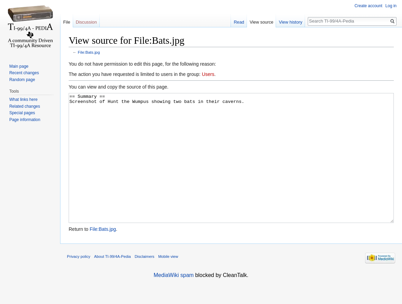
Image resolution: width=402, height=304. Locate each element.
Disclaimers (144, 282)
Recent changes (24, 72)
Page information (24, 119)
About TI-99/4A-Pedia (112, 282)
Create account (368, 5)
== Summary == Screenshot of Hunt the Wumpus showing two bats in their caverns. (231, 171)
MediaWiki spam (174, 301)
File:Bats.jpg (89, 52)
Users (208, 74)
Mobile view (168, 282)
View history (290, 22)
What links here (23, 99)
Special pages (22, 112)
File (66, 22)
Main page (18, 66)
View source (261, 22)
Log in (391, 5)
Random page (22, 79)
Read (239, 22)
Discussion (86, 22)
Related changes (24, 106)
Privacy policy (78, 282)
